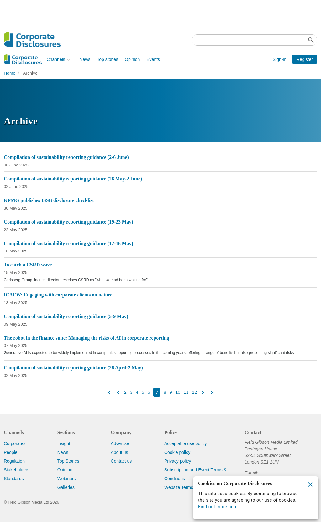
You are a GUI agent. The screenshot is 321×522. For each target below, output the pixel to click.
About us (119, 452)
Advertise (120, 443)
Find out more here (218, 506)
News (42, 59)
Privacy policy (177, 461)
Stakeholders (16, 469)
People (11, 452)
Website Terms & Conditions (191, 487)
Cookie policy (177, 452)
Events (110, 59)
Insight (63, 443)
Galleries (66, 487)
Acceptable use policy (185, 443)
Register (305, 59)
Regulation (14, 461)
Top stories (65, 59)
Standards (14, 478)
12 (194, 392)
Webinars (66, 478)
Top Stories (68, 461)
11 (186, 392)
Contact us (121, 461)
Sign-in (280, 59)
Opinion (89, 59)
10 (177, 392)
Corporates (14, 443)
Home (9, 73)
